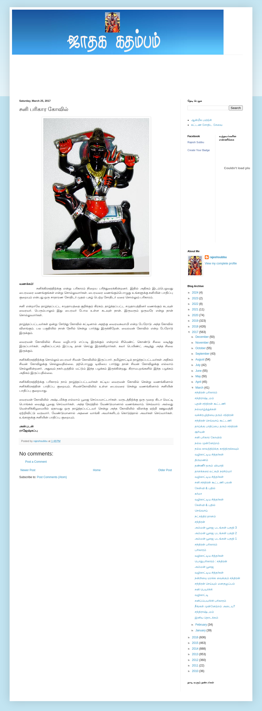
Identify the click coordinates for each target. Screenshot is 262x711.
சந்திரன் (200, 522)
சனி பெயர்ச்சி (203, 589)
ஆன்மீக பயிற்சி (201, 120)
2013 (195, 654)
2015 (195, 643)
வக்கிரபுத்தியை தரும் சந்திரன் (214, 415)
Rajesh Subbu (195, 142)
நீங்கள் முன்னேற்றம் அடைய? (215, 606)
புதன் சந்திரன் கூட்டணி (210, 403)
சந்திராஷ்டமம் (204, 398)
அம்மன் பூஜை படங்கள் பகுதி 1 (216, 538)
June (198, 370)
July (198, 365)
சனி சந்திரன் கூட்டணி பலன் (213, 482)
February (201, 624)
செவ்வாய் (201, 510)
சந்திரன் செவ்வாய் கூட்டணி (213, 420)
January (200, 630)
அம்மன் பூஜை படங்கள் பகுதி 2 (216, 533)
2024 (195, 292)
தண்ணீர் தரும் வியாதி (209, 465)
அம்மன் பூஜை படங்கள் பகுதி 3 (216, 527)
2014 (195, 648)
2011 (195, 665)
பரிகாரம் (200, 550)
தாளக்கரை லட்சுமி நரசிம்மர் (213, 471)
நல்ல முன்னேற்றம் (207, 443)
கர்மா (198, 493)
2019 (195, 320)
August (200, 359)
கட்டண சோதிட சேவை (206, 125)
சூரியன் (200, 432)
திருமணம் (201, 460)
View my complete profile (221, 263)
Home (97, 470)
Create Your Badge (198, 150)
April (198, 382)
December (202, 337)
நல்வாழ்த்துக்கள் (205, 409)
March (199, 387)
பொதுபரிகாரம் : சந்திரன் (211, 561)
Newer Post (27, 470)
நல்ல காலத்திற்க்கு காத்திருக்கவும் (217, 448)
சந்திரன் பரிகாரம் (206, 392)
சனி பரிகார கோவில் (208, 437)
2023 (195, 298)
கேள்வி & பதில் (205, 488)
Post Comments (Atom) (52, 477)
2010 (195, 671)
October (200, 348)
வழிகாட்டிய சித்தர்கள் (209, 454)
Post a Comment (36, 461)
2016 (195, 637)
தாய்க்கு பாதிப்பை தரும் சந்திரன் (216, 426)
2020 (195, 315)
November (202, 342)
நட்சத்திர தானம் (205, 516)
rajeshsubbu (40, 441)
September (202, 353)
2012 (195, 660)
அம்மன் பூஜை (204, 567)
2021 (195, 309)
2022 (195, 304)
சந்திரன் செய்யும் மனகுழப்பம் (215, 583)
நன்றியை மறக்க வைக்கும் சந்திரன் (217, 578)
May (198, 376)
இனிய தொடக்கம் (206, 617)
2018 (195, 326)
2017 (195, 332)
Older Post (165, 470)
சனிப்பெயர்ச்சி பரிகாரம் (210, 600)
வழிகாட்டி (201, 595)
